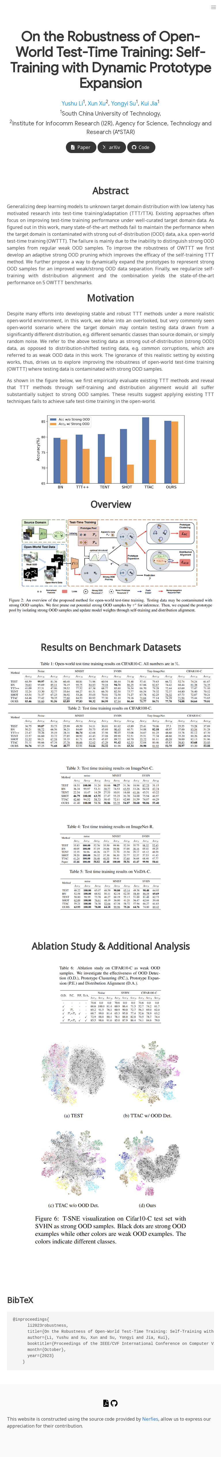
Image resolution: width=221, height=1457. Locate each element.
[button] (213, 7)
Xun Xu (97, 103)
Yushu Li (72, 103)
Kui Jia (149, 103)
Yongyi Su (123, 103)
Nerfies (150, 1419)
